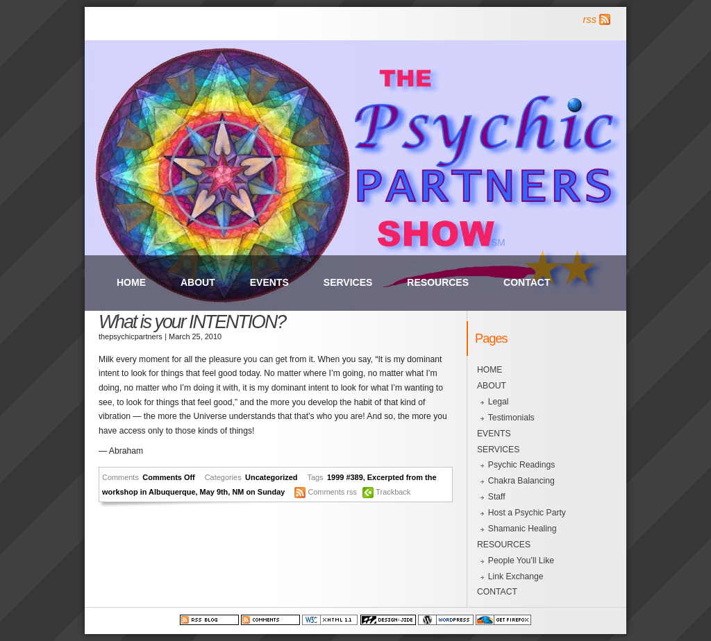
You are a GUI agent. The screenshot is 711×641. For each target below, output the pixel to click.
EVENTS (269, 282)
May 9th (214, 492)
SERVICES (348, 282)
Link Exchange (516, 576)
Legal (498, 402)
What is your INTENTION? (192, 321)
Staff (496, 497)
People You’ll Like (521, 560)
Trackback (393, 492)
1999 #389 (345, 477)
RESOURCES (438, 282)
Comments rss (332, 492)
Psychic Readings (521, 465)
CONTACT (526, 282)
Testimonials (511, 417)
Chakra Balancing (521, 481)
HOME (131, 282)
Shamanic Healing (522, 528)
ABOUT (198, 282)
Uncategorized (271, 477)
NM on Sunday (258, 492)
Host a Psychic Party (527, 513)
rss (589, 19)
